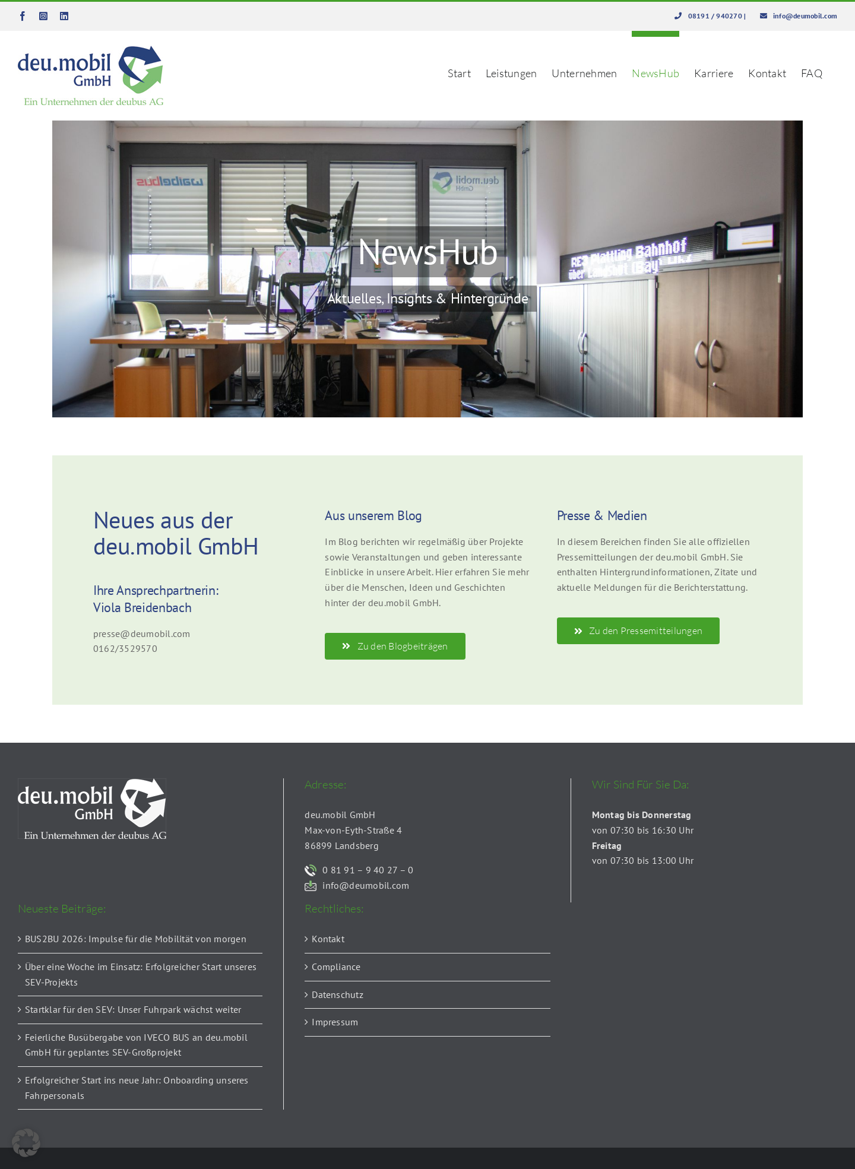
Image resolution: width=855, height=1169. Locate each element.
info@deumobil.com (805, 15)
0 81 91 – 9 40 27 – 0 (367, 870)
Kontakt (328, 939)
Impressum (335, 1022)
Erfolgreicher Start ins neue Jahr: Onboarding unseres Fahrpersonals (137, 1087)
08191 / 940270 (716, 15)
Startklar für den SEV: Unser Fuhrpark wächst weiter (133, 1009)
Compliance (336, 966)
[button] (26, 1143)
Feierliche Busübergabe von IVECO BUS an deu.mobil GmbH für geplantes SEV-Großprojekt (136, 1045)
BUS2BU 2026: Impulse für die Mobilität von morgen (135, 939)
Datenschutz (337, 994)
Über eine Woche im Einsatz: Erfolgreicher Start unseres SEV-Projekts (140, 974)
